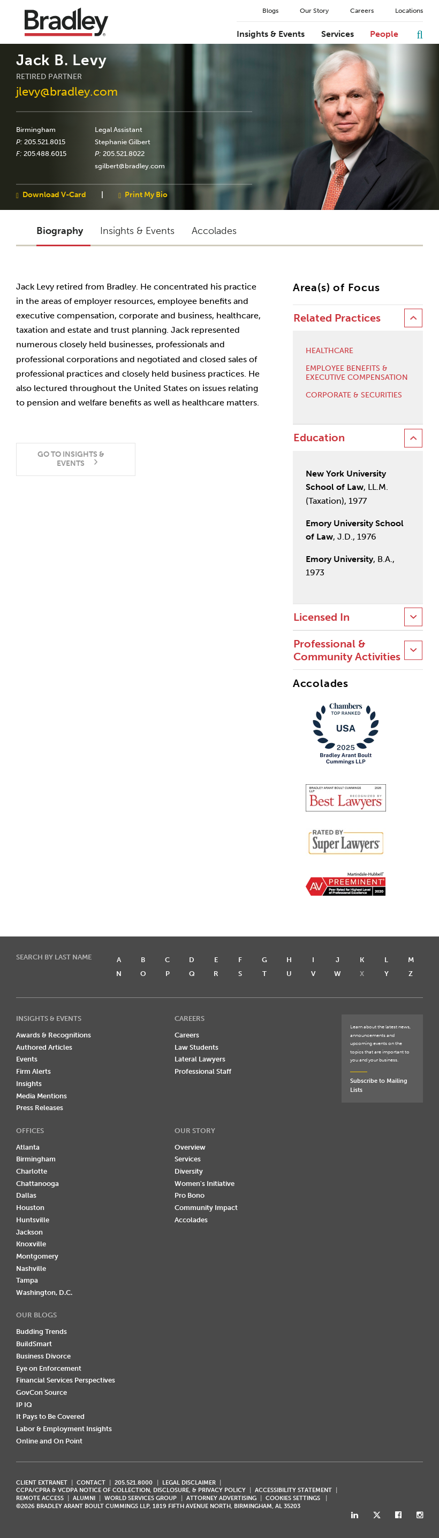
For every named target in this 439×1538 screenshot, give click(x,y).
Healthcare (329, 351)
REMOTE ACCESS (40, 1498)
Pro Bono (190, 1195)
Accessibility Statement (293, 1490)
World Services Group (140, 1498)
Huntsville (32, 1220)
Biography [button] (59, 231)
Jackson (29, 1232)
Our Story (314, 10)
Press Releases (39, 1108)
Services (337, 34)
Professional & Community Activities (346, 650)
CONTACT (91, 1482)
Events (26, 1059)
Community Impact (206, 1208)
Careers (362, 10)
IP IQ (24, 1405)
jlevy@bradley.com (67, 91)
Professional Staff (203, 1071)
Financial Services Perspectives (65, 1380)
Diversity (189, 1171)
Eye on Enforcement (48, 1368)
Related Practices (337, 318)
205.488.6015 (45, 154)
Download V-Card (54, 194)
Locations (409, 10)
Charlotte (31, 1171)
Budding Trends (41, 1332)
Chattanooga (37, 1184)
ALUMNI (84, 1498)
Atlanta (28, 1147)
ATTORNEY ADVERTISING (221, 1498)
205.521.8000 (134, 1482)
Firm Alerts (33, 1071)
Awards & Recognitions (53, 1035)
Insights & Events (271, 34)
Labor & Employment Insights (64, 1429)
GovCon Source (41, 1392)
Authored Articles (44, 1047)
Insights (29, 1084)
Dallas (26, 1195)
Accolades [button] (214, 231)
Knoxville (31, 1244)
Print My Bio (146, 194)
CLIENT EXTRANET (41, 1482)
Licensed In (321, 617)
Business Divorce (43, 1356)
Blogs (270, 10)
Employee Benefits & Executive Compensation (357, 373)
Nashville (31, 1268)
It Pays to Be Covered (50, 1416)
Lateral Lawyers (200, 1059)
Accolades (191, 1220)
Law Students (196, 1047)
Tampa (27, 1280)
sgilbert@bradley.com (130, 166)
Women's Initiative (204, 1184)
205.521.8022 (124, 154)
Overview (190, 1147)
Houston (30, 1208)
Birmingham (36, 130)
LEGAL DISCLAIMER (189, 1482)
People (384, 34)
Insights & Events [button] (137, 231)
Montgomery (37, 1256)
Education (319, 438)
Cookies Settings (293, 1498)
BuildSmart (34, 1344)
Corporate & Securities (354, 395)
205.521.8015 (44, 141)
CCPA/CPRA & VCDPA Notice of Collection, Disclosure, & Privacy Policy (131, 1490)
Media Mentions (41, 1096)
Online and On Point (49, 1441)
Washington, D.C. (44, 1293)
